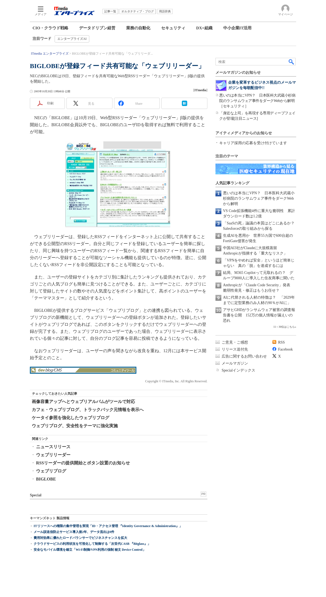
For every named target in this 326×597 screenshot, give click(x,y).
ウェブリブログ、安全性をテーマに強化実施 (75, 425)
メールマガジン (235, 363)
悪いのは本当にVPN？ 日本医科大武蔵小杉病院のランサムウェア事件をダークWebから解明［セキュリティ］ (257, 100)
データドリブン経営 (97, 28)
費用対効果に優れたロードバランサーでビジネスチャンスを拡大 (80, 538)
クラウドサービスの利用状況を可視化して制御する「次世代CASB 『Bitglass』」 (92, 544)
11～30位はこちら (284, 326)
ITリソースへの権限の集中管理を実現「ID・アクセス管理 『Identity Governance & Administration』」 (108, 526)
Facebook (285, 349)
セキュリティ (173, 28)
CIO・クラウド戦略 (50, 28)
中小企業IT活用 (237, 28)
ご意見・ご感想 (235, 342)
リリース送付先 (235, 349)
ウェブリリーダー (53, 455)
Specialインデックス (238, 370)
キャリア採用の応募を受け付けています (253, 143)
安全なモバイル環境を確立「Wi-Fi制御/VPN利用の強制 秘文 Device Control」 (90, 550)
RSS (281, 342)
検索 (292, 61)
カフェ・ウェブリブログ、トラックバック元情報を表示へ (88, 409)
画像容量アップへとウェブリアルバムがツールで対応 (83, 401)
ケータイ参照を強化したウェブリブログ (70, 417)
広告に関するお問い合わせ (244, 356)
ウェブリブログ (51, 471)
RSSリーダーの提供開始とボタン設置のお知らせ (83, 463)
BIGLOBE (46, 479)
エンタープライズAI (72, 39)
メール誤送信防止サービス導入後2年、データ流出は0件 (74, 532)
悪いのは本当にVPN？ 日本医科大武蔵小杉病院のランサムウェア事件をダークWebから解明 (259, 198)
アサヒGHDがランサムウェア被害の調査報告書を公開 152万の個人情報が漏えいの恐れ (259, 315)
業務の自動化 (138, 28)
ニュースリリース (53, 446)
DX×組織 (204, 28)
